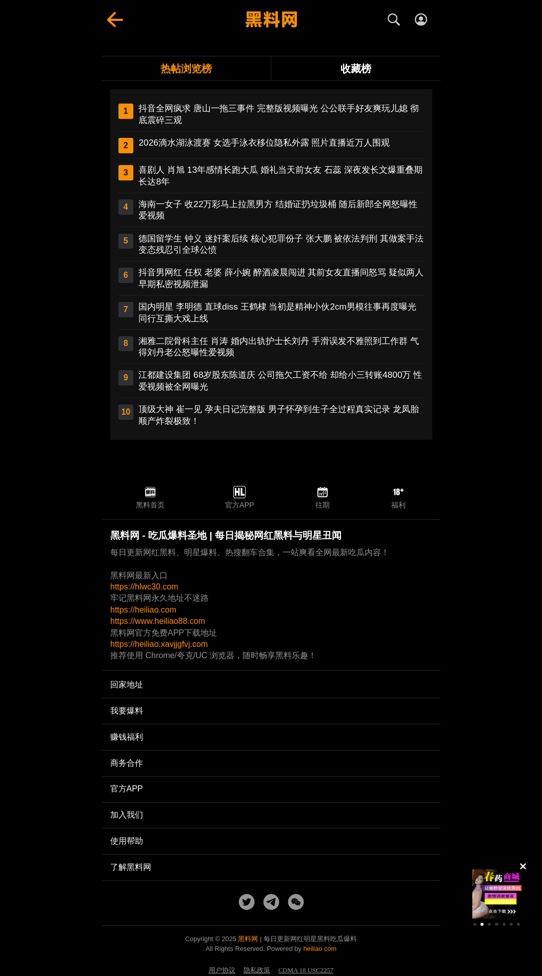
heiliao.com (319, 948)
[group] (496, 894)
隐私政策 (257, 970)
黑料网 (248, 939)
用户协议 (222, 970)
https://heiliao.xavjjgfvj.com (159, 644)
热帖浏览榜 (186, 68)
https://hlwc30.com (144, 586)
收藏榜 (355, 68)
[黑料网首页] (271, 19)
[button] (474, 924)
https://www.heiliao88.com (157, 621)
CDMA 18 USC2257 (305, 970)
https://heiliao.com (143, 609)
